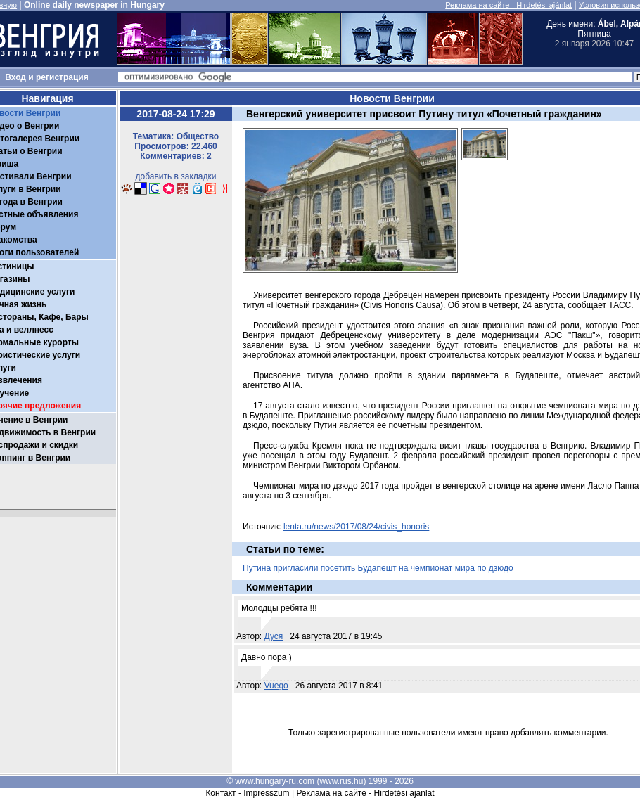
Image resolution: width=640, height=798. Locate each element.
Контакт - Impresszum (247, 793)
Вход (15, 77)
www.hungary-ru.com (274, 781)
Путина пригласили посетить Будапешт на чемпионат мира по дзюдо (378, 568)
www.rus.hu (341, 781)
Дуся (273, 636)
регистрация (62, 77)
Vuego (276, 685)
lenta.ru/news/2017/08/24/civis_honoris (356, 527)
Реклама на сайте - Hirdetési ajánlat (508, 5)
